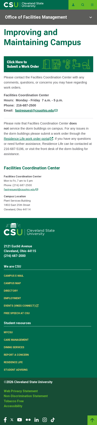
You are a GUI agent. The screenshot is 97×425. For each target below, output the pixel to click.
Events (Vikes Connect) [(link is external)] (21, 305)
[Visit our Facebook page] (5, 419)
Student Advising (16, 369)
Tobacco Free (14, 401)
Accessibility (13, 406)
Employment (12, 298)
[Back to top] (92, 420)
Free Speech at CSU (17, 313)
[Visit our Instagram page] (44, 419)
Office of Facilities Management (36, 17)
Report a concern (16, 354)
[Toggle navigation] (92, 5)
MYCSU (8, 332)
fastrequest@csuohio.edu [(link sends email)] (21, 189)
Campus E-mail (14, 275)
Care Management (16, 339)
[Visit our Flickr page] (28, 419)
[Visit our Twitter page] (11, 419)
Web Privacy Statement (21, 391)
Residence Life (13, 362)
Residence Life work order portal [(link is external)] (28, 138)
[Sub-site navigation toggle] (48, 17)
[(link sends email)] (36, 110)
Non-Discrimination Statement (26, 396)
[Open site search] (82, 5)
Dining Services (14, 347)
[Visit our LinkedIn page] (36, 419)
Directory (11, 290)
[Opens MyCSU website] (73, 5)
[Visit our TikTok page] (53, 419)
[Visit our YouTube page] (19, 419)
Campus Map (12, 283)
